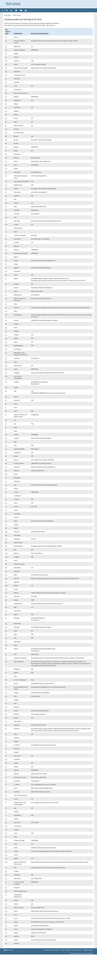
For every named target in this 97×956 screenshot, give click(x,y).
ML (6, 550)
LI (5, 496)
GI (5, 331)
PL (6, 676)
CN (6, 206)
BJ (5, 122)
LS (5, 506)
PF (6, 658)
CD (6, 176)
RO (6, 707)
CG (6, 185)
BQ (6, 140)
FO (6, 304)
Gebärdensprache (88, 950)
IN (6, 411)
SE (6, 738)
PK (6, 673)
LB (6, 488)
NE (6, 607)
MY (6, 593)
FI (5, 288)
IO (6, 414)
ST (6, 777)
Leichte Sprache (77, 950)
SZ (6, 792)
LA (6, 485)
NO (6, 627)
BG (6, 111)
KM (6, 460)
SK (6, 752)
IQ (6, 420)
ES (6, 278)
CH (6, 188)
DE (6, 239)
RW (6, 718)
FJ (5, 291)
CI (5, 192)
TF (6, 802)
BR (6, 143)
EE (6, 264)
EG (6, 268)
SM (6, 759)
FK (6, 295)
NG (6, 614)
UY (6, 871)
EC (6, 260)
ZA (6, 936)
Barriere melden (66, 950)
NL (6, 623)
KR (6, 470)
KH (6, 452)
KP (6, 467)
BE (6, 104)
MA (6, 524)
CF (6, 181)
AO (6, 64)
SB (6, 725)
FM (6, 298)
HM (6, 376)
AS (6, 75)
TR (6, 837)
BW (6, 158)
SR (6, 770)
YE (6, 929)
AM (6, 61)
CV (6, 221)
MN (6, 557)
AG (6, 50)
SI (5, 748)
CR (6, 214)
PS (6, 687)
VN (6, 900)
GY (6, 369)
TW (6, 848)
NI (6, 618)
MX (6, 589)
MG (6, 539)
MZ (6, 596)
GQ (6, 345)
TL (6, 822)
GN (6, 342)
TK (6, 819)
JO (6, 438)
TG (6, 808)
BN (6, 133)
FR (6, 307)
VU (6, 904)
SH (6, 745)
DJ (5, 242)
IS (5, 427)
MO (6, 560)
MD (6, 532)
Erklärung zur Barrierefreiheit (52, 950)
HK (6, 373)
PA (6, 649)
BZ (6, 165)
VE (6, 887)
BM (6, 129)
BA (6, 93)
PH (6, 669)
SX (6, 784)
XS (6, 925)
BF (6, 107)
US (6, 867)
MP (6, 564)
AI (5, 53)
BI (5, 118)
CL (6, 199)
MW (6, 585)
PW (6, 696)
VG (6, 891)
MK (6, 546)
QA (6, 703)
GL (6, 335)
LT (5, 510)
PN (6, 683)
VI (5, 895)
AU (6, 82)
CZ (6, 235)
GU (6, 362)
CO (6, 210)
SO (6, 766)
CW (6, 224)
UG (6, 858)
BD (6, 100)
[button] (2, 10)
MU (6, 578)
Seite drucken (8, 950)
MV (6, 582)
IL (5, 407)
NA (6, 600)
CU (6, 217)
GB (6, 315)
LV (5, 517)
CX (6, 228)
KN (6, 463)
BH (6, 115)
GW (6, 365)
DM (6, 250)
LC (6, 492)
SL (5, 756)
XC (6, 915)
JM (6, 434)
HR (6, 387)
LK (6, 499)
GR (6, 349)
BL (6, 125)
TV (6, 844)
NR (6, 634)
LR (6, 503)
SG (6, 741)
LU (6, 514)
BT (6, 150)
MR (6, 568)
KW (6, 474)
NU (6, 638)
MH (6, 542)
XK (6, 918)
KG (6, 449)
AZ (6, 89)
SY (6, 788)
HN (6, 382)
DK (6, 246)
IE (5, 404)
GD (6, 320)
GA (6, 311)
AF (6, 46)
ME (6, 535)
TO (6, 833)
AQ (6, 68)
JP (5, 442)
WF (6, 907)
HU (6, 397)
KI (5, 456)
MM (6, 553)
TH (6, 812)
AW (6, 86)
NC (6, 603)
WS (6, 911)
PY (6, 700)
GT (6, 358)
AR (6, 71)
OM (6, 645)
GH (6, 327)
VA (6, 878)
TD (6, 799)
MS (6, 571)
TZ (6, 851)
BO (6, 136)
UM (6, 862)
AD (6, 37)
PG (6, 661)
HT (6, 391)
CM (6, 203)
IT (5, 431)
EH (6, 271)
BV (6, 154)
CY (6, 232)
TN (6, 830)
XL (6, 922)
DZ (6, 257)
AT (6, 79)
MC (6, 528)
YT (6, 933)
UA (6, 855)
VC (6, 882)
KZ (6, 481)
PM (6, 680)
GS (6, 353)
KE (6, 445)
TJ (5, 815)
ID (5, 400)
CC (6, 172)
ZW (6, 943)
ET (6, 284)
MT (6, 575)
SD (6, 734)
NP (6, 631)
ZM (6, 940)
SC (6, 728)
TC (6, 795)
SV (6, 781)
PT (6, 693)
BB (6, 97)
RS (6, 710)
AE (6, 41)
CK (6, 196)
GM (6, 338)
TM (6, 826)
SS (5, 774)
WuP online (13, 3)
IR (5, 424)
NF (6, 611)
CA (6, 168)
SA (6, 721)
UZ (6, 875)
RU (6, 714)
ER (6, 275)
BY (6, 161)
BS (6, 147)
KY (6, 478)
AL (6, 57)
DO (6, 253)
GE (6, 324)
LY (5, 521)
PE (6, 654)
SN (6, 763)
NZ (6, 641)
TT (6, 840)
